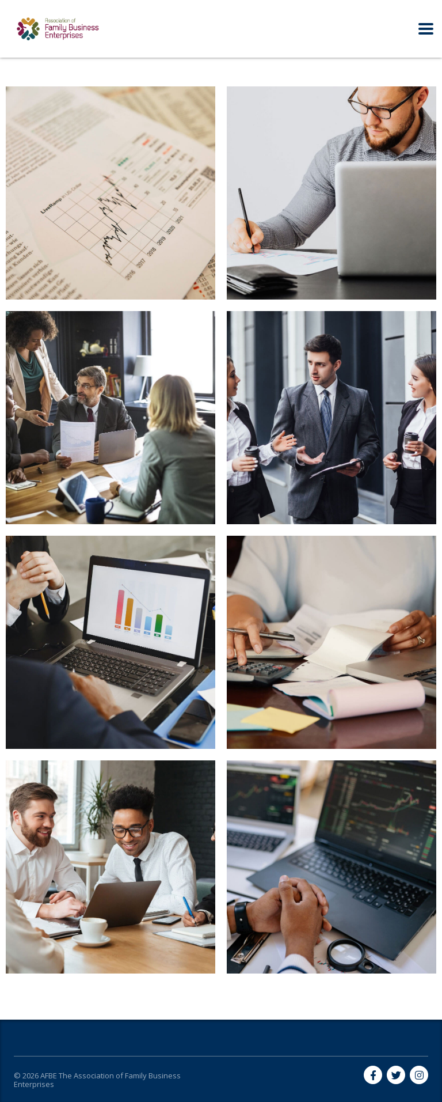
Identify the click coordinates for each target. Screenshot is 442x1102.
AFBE (48, 1075)
